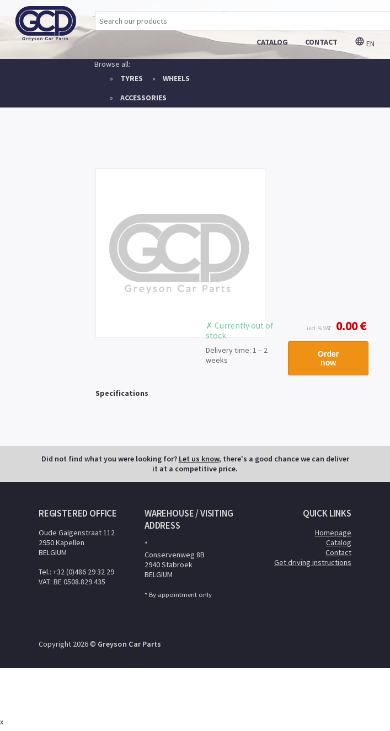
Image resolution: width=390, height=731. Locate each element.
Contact (338, 552)
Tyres (131, 78)
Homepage (333, 533)
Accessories (143, 98)
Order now (328, 358)
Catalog (338, 542)
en (365, 44)
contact (321, 42)
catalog (272, 42)
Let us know (199, 459)
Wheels (176, 78)
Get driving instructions (312, 562)
